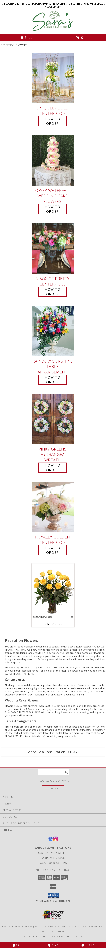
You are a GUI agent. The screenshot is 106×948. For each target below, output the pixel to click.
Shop (26, 37)
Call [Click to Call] (17, 945)
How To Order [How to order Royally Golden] (52, 550)
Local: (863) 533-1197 (53, 863)
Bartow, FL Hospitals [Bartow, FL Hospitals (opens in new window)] (47, 926)
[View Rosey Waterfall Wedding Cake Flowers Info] (53, 160)
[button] (53, 895)
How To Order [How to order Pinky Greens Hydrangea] (52, 467)
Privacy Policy (32, 936)
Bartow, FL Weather (53, 931)
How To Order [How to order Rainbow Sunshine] (52, 379)
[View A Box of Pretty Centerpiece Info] (53, 248)
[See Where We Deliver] (53, 788)
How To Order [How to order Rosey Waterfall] (52, 209)
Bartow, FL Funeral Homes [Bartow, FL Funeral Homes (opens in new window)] (17, 926)
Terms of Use (74, 936)
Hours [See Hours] (88, 945)
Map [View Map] (53, 945)
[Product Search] (53, 772)
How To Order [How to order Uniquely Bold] (52, 121)
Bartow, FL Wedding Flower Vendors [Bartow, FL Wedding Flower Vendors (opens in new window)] (83, 926)
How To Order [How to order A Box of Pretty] (52, 291)
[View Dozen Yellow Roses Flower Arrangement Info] (53, 590)
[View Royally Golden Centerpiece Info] (53, 507)
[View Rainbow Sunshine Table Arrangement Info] (53, 331)
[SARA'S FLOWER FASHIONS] (53, 30)
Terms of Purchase (54, 936)
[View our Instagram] (55, 840)
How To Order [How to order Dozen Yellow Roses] (53, 624)
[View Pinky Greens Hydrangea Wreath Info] (53, 419)
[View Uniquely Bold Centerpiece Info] (53, 78)
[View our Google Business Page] (50, 840)
